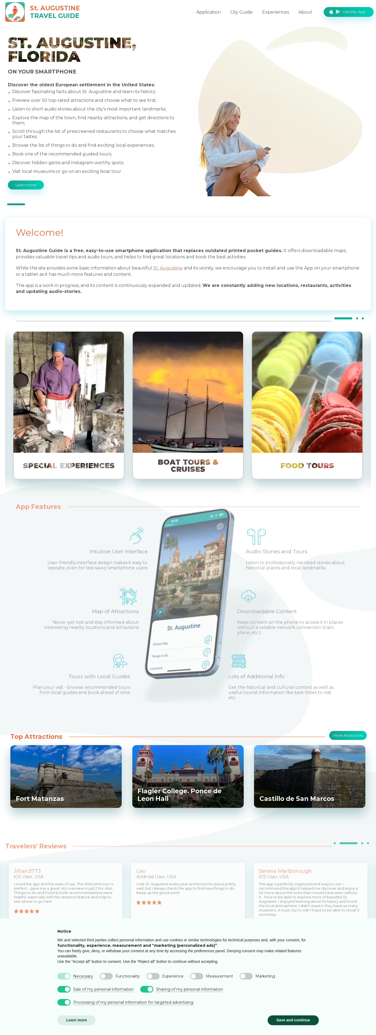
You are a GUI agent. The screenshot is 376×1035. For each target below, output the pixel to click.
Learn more (26, 184)
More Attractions (348, 735)
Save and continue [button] (293, 1020)
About (305, 12)
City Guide (241, 12)
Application (208, 12)
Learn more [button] (76, 1020)
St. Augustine (168, 268)
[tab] (16, 204)
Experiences (275, 12)
